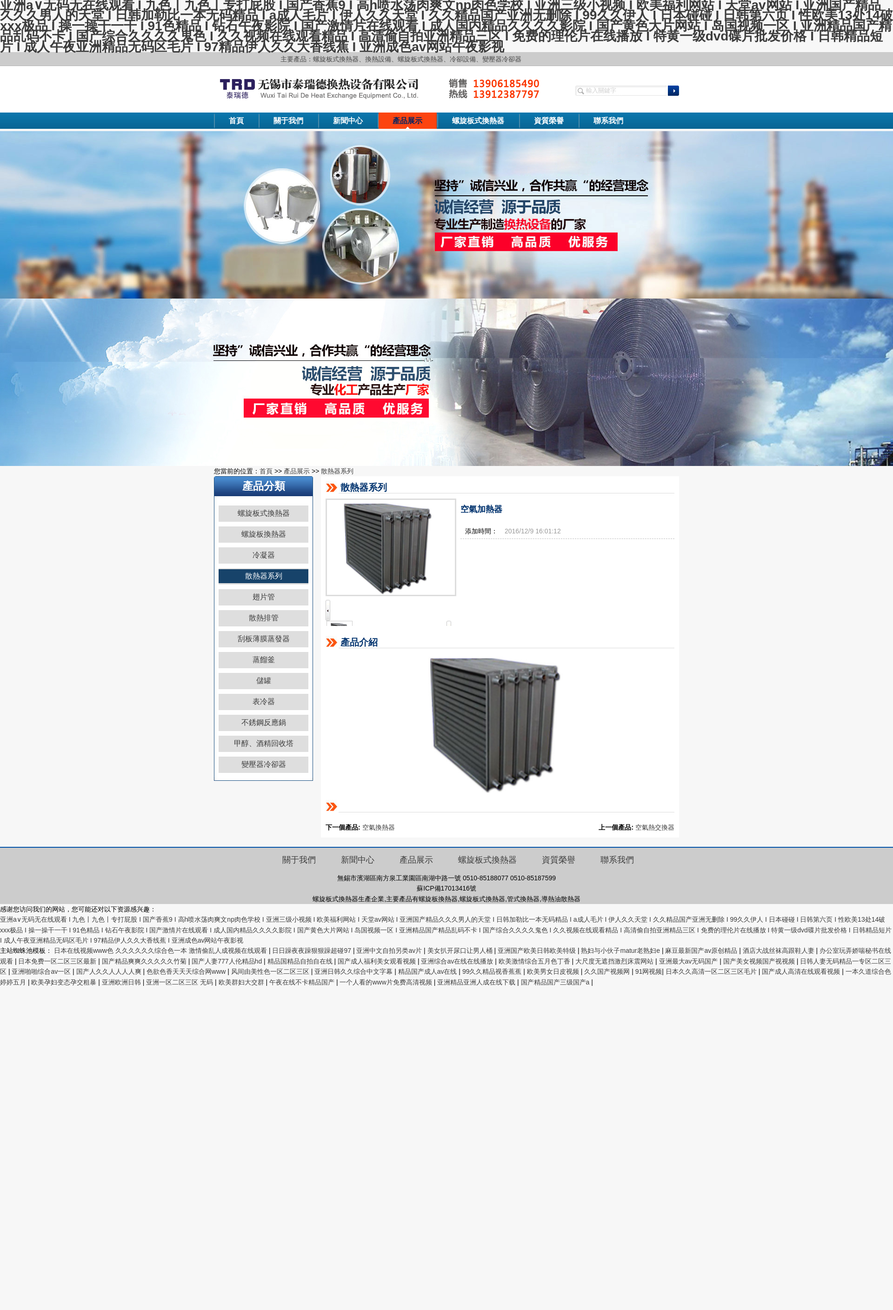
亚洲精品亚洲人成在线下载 (477, 982)
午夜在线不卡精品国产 (302, 982)
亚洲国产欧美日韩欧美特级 (538, 950)
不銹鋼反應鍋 (263, 722)
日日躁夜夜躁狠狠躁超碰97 (312, 950)
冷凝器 (264, 555)
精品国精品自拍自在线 (300, 961)
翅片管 (264, 597)
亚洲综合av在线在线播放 (458, 961)
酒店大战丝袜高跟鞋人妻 (779, 950)
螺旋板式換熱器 (478, 121)
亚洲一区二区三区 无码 (180, 982)
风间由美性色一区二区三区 (271, 971)
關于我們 (288, 121)
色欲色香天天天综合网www (187, 971)
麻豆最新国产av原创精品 (702, 950)
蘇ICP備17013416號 (446, 888)
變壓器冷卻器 (263, 764)
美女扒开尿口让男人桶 (460, 950)
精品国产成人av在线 (428, 971)
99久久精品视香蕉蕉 (492, 971)
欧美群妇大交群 (242, 982)
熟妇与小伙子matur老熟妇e (621, 950)
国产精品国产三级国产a (556, 982)
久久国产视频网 (608, 971)
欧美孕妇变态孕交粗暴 (64, 982)
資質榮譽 (549, 121)
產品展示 (407, 121)
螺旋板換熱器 (263, 534)
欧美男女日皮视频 (554, 971)
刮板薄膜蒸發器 (264, 639)
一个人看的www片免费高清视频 (386, 982)
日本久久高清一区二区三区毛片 (712, 971)
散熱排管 (264, 618)
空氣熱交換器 (654, 827)
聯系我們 (608, 121)
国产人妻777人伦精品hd (228, 961)
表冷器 (264, 701)
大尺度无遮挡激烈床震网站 (615, 961)
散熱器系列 (337, 471)
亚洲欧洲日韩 (122, 982)
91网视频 (648, 971)
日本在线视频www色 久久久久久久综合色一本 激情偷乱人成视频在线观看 (161, 950)
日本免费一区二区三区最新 (58, 961)
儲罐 (263, 681)
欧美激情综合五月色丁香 (535, 961)
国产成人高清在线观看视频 (802, 971)
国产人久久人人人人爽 (109, 971)
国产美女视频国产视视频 (760, 961)
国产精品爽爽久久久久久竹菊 (145, 961)
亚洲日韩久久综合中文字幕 (354, 971)
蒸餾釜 (264, 660)
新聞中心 (348, 121)
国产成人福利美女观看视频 (378, 961)
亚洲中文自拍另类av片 (390, 950)
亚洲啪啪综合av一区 (42, 971)
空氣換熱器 (378, 827)
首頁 (236, 121)
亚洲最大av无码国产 (689, 961)
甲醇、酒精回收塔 (263, 743)
